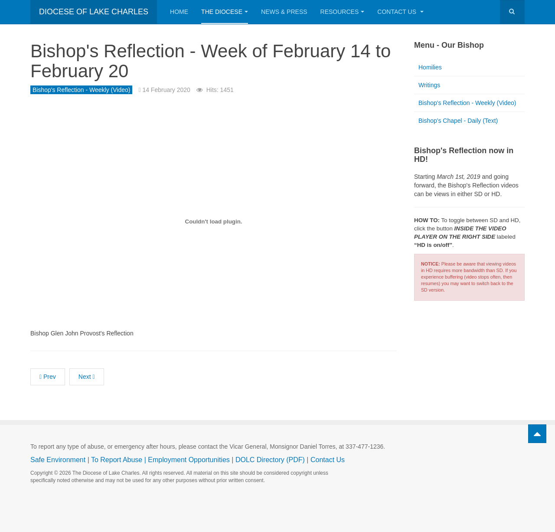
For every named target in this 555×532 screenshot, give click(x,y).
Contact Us (400, 11)
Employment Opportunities (189, 459)
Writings (429, 85)
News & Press (284, 11)
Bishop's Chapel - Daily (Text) (458, 120)
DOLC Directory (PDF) (270, 459)
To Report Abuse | (119, 459)
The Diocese (224, 11)
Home (179, 11)
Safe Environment (57, 459)
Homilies (430, 67)
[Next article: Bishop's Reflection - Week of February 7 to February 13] (86, 376)
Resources (342, 11)
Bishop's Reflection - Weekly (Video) (467, 102)
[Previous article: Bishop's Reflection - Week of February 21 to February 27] (47, 376)
